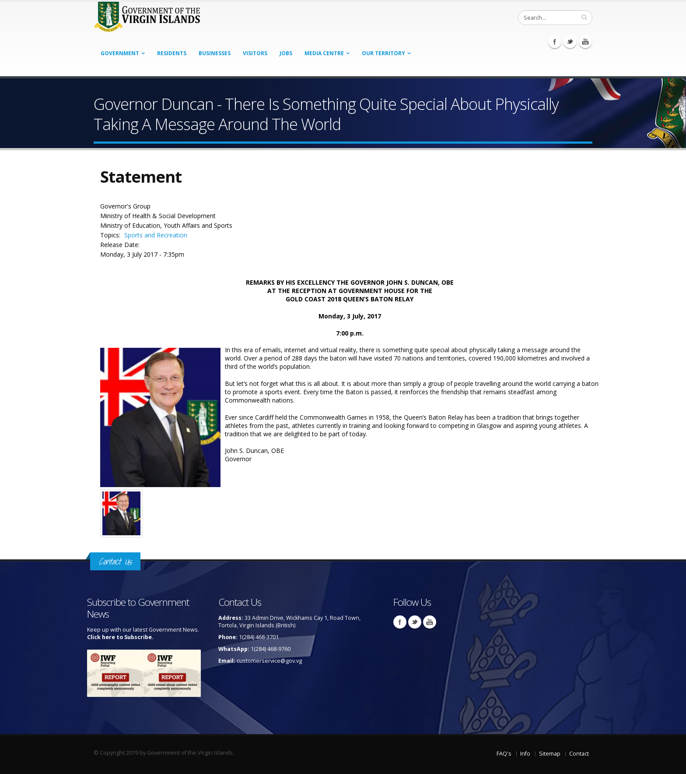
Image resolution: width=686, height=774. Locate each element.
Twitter (570, 41)
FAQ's (504, 753)
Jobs (286, 53)
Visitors (255, 53)
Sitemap (549, 753)
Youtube (585, 41)
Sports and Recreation (155, 235)
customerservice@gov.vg (269, 660)
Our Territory (383, 53)
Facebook (554, 41)
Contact (579, 753)
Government (120, 53)
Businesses (215, 53)
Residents (171, 53)
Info (525, 753)
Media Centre (324, 53)
